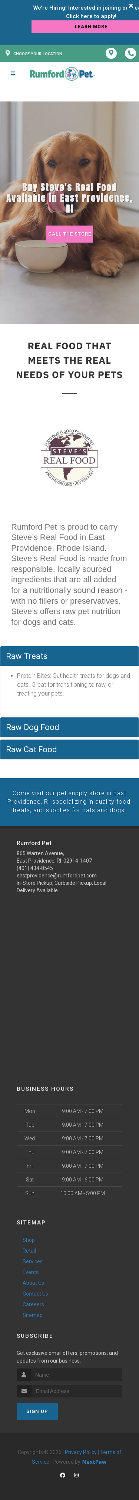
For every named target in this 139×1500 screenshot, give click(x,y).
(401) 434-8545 (35, 868)
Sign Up (37, 1411)
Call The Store (69, 234)
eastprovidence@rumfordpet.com (57, 875)
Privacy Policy (81, 1452)
